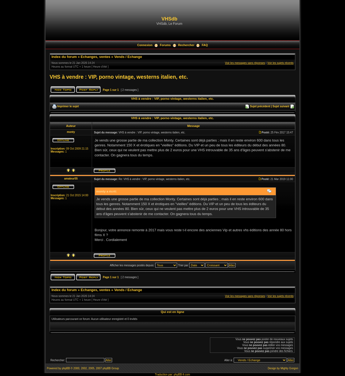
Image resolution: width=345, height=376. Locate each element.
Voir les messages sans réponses (245, 62)
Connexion (145, 45)
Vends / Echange (128, 57)
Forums (165, 45)
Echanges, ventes (95, 57)
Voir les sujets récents (280, 62)
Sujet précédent (260, 106)
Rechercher (186, 45)
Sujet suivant (280, 106)
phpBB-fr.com (182, 374)
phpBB (66, 368)
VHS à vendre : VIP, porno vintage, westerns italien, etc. (119, 77)
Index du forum (64, 57)
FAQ (205, 45)
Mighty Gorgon (289, 368)
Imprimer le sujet (68, 106)
